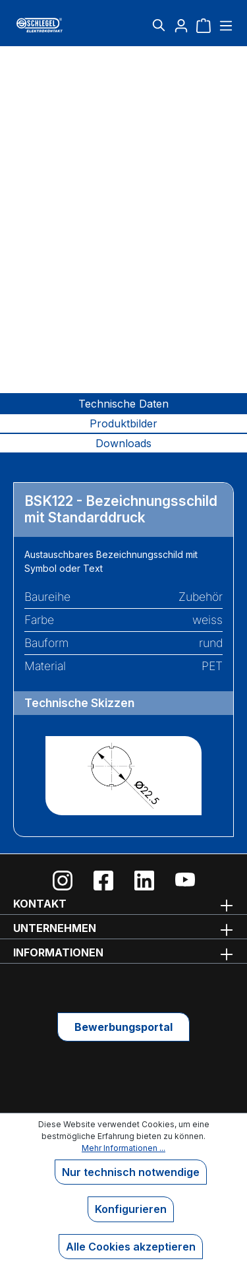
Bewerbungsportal (123, 1027)
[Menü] (224, 25)
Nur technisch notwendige (131, 1172)
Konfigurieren (131, 1209)
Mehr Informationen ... (123, 1148)
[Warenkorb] (203, 25)
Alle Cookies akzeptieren (131, 1246)
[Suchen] (159, 25)
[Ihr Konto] (181, 25)
